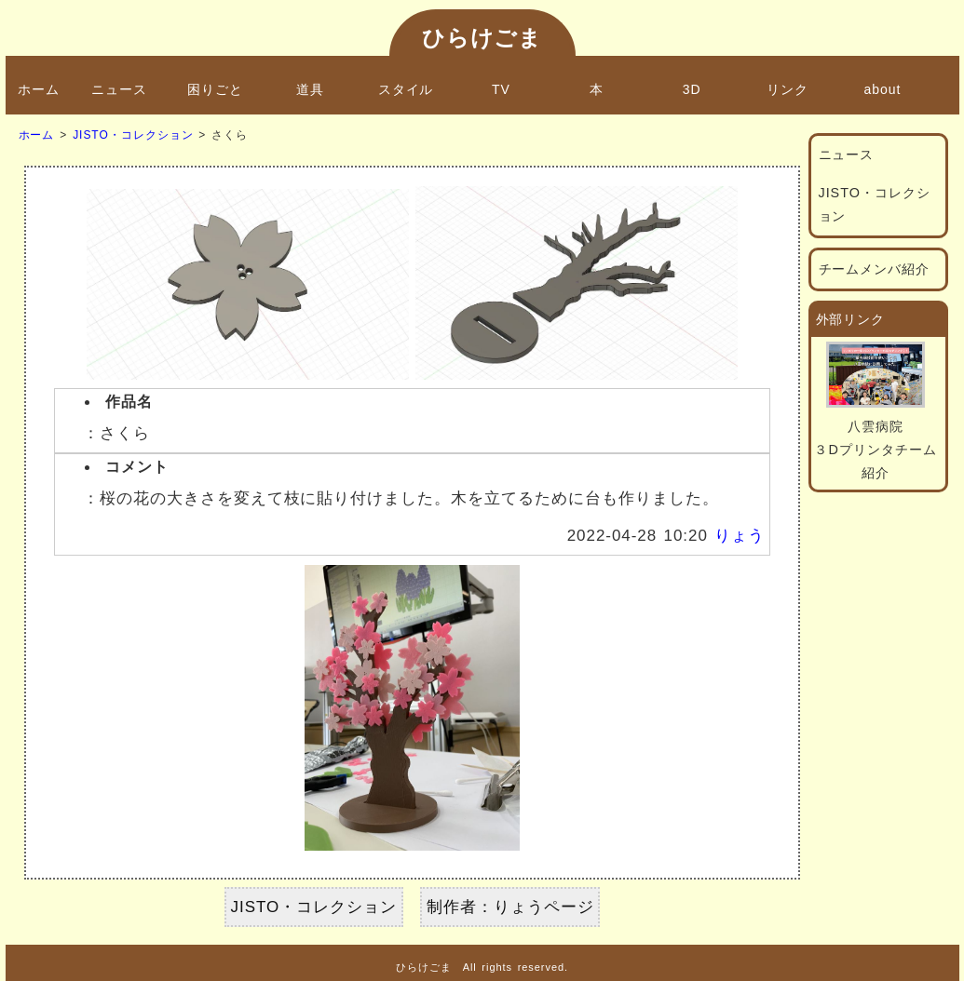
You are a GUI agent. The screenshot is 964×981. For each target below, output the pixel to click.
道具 (310, 89)
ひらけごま (482, 37)
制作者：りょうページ (510, 907)
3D (692, 89)
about (883, 89)
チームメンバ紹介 (874, 269)
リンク (787, 89)
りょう (739, 535)
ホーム (39, 89)
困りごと (215, 89)
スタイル (406, 89)
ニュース (119, 89)
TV (501, 89)
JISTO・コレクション (133, 134)
